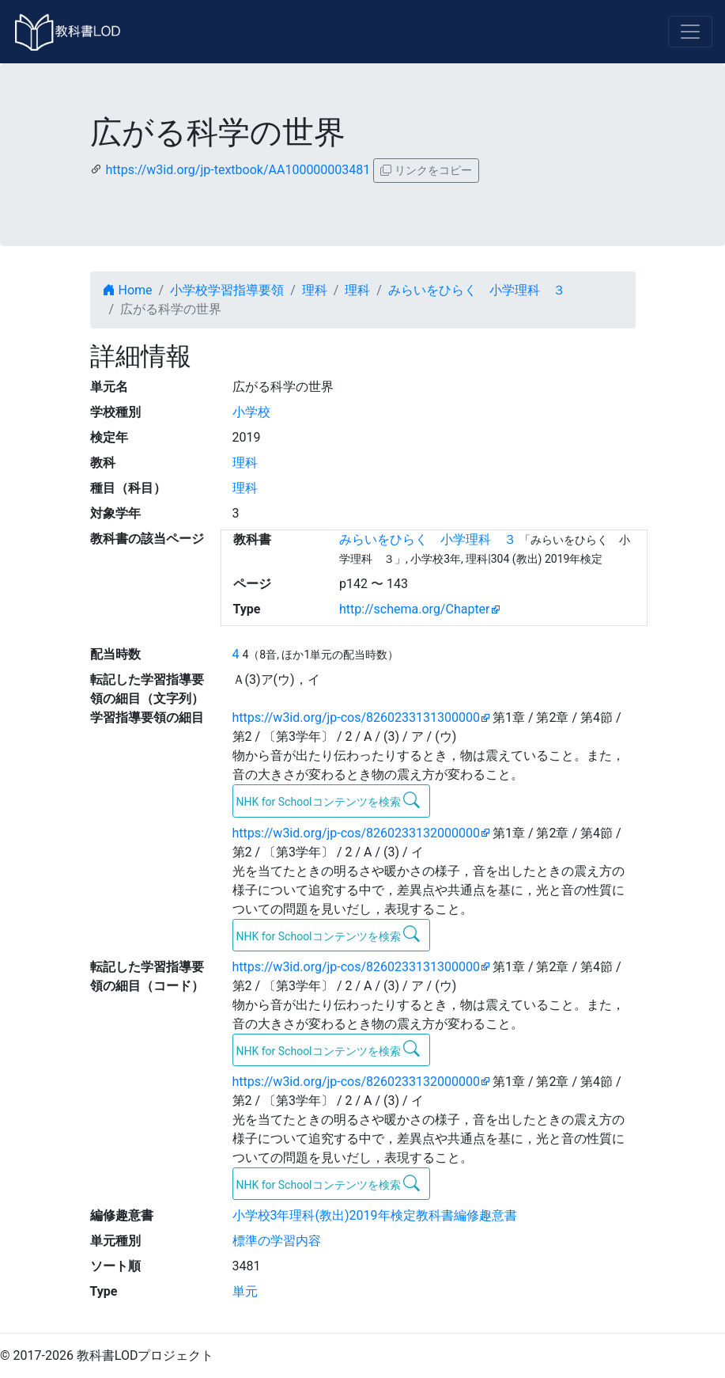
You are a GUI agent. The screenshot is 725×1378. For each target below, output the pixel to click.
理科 (314, 290)
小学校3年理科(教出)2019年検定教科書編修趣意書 (374, 1215)
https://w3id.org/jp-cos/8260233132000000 (356, 833)
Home (128, 290)
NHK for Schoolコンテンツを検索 (328, 800)
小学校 (251, 411)
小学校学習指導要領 (227, 290)
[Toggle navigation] (690, 31)
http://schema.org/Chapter (414, 609)
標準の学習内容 (276, 1240)
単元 (245, 1291)
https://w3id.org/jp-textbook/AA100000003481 (237, 169)
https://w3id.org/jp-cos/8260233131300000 (356, 717)
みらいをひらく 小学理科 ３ (476, 290)
